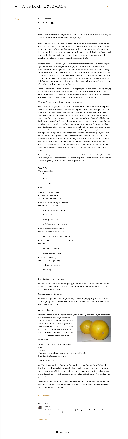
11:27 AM (47, 415)
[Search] (110, 6)
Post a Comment (44, 419)
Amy (46, 407)
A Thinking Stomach (44, 6)
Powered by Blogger (64, 432)
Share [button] (17, 19)
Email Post (46, 395)
